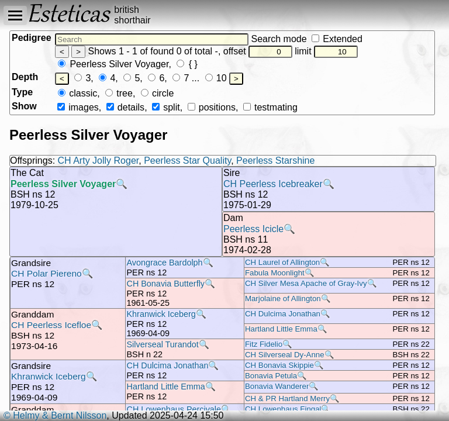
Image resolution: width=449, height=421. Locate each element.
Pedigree (31, 38)
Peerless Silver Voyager (113, 64)
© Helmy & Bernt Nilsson (55, 415)
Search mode (306, 39)
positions (212, 107)
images (78, 107)
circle (157, 93)
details (125, 107)
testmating (270, 107)
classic (77, 93)
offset (257, 51)
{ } (187, 64)
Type (22, 92)
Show (24, 106)
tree (119, 93)
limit (326, 51)
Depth (25, 77)
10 (216, 78)
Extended (337, 39)
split (166, 107)
